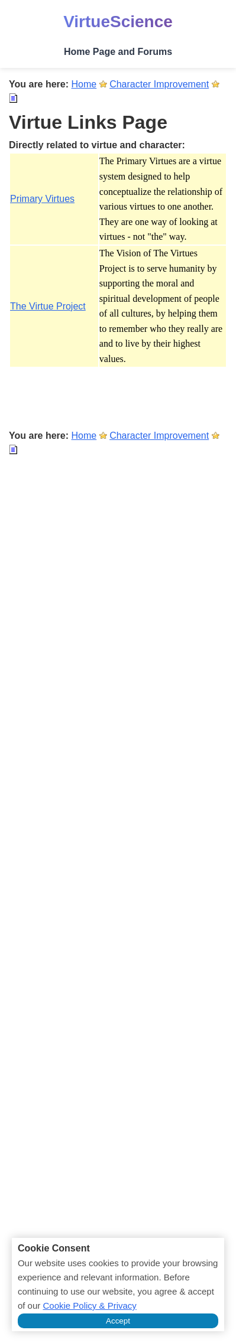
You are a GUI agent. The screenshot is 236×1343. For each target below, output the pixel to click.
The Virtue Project (48, 306)
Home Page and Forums (118, 52)
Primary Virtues (42, 199)
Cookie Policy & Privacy (89, 1305)
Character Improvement (159, 84)
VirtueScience (118, 21)
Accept (118, 1320)
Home (84, 84)
